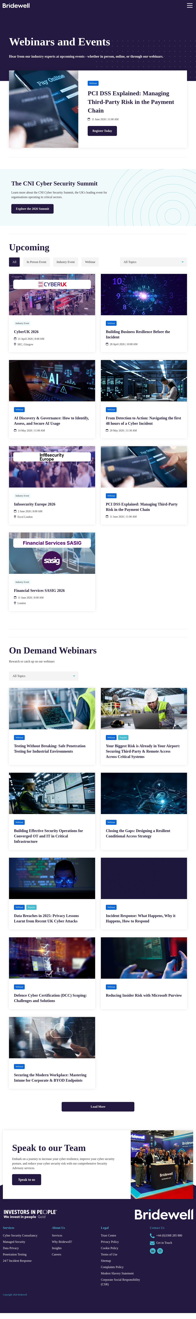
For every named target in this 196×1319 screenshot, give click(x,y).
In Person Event (37, 262)
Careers (57, 1260)
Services (58, 1241)
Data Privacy (12, 1254)
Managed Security (16, 1248)
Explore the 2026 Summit (34, 209)
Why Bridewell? (63, 1248)
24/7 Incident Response (20, 1267)
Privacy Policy (111, 1248)
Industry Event (69, 262)
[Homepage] (16, 6)
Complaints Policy (114, 1273)
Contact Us (158, 1233)
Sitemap (107, 1267)
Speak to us (28, 1185)
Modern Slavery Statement (120, 1279)
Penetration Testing (17, 1260)
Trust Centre (110, 1241)
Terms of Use (110, 1260)
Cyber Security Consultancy (23, 1241)
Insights (57, 1254)
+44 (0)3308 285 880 (169, 1241)
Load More (98, 1113)
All (14, 262)
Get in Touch (162, 1249)
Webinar (96, 262)
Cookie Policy (110, 1254)
